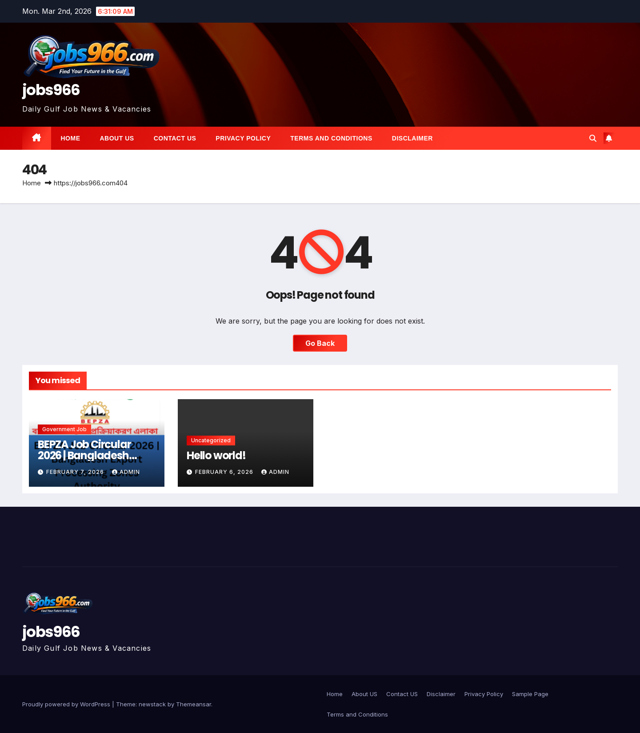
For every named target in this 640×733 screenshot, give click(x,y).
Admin (126, 472)
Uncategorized (211, 440)
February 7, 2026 (76, 472)
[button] (592, 138)
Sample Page (530, 693)
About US (117, 138)
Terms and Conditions (331, 138)
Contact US (175, 138)
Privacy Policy (243, 138)
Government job (64, 429)
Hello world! (216, 455)
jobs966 (51, 89)
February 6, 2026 (225, 472)
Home (70, 138)
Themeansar (193, 704)
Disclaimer (412, 138)
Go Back (320, 343)
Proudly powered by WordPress (67, 704)
